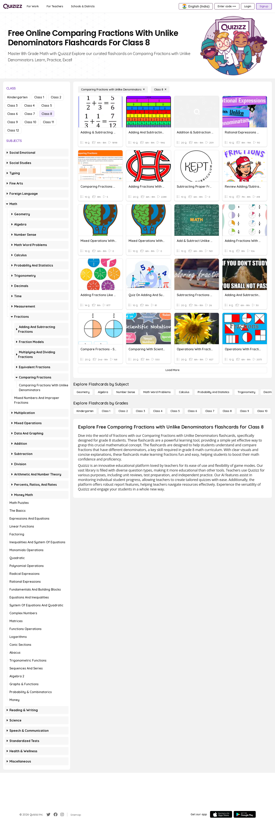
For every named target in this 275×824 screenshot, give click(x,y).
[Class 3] (140, 411)
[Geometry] (83, 392)
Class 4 (29, 105)
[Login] (248, 6)
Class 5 (46, 105)
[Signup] (264, 6)
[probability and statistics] (213, 392)
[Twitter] (48, 814)
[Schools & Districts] (83, 6)
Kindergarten (17, 97)
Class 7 (29, 114)
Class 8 (47, 114)
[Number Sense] (125, 392)
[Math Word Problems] (157, 392)
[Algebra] (102, 392)
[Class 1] (106, 411)
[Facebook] (55, 814)
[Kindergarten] (85, 411)
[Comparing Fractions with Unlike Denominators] (113, 89)
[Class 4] (158, 411)
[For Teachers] (55, 6)
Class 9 (12, 122)
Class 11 (48, 122)
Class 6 (12, 114)
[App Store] (221, 814)
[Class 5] (175, 411)
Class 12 (13, 130)
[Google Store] (245, 814)
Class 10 (30, 122)
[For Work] (33, 6)
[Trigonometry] (246, 392)
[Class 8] (160, 89)
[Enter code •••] (226, 6)
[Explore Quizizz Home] (12, 6)
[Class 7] (210, 411)
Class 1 (39, 97)
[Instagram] (62, 814)
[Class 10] (262, 411)
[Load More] (172, 370)
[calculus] (184, 392)
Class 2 (56, 97)
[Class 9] (244, 411)
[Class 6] (192, 411)
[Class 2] (123, 411)
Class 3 (12, 105)
